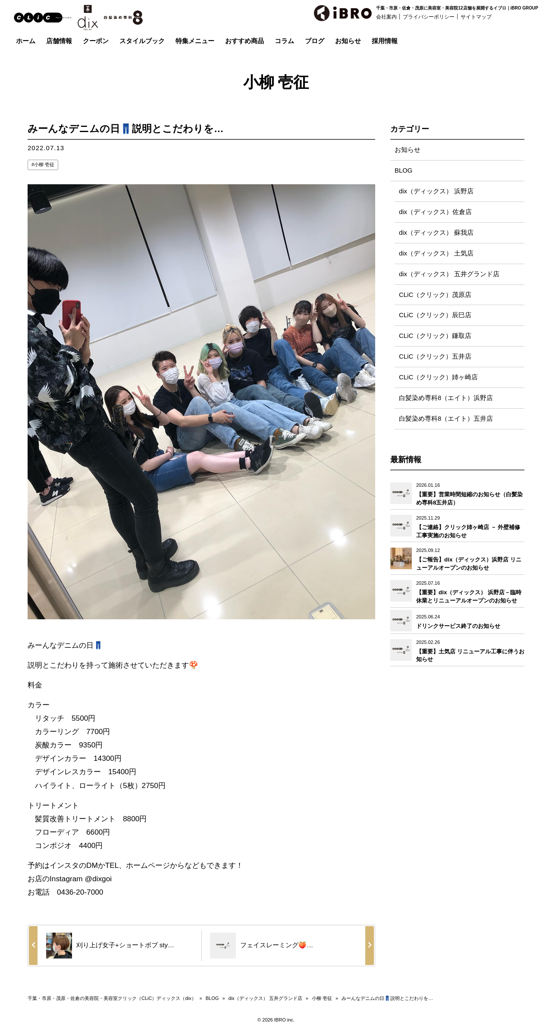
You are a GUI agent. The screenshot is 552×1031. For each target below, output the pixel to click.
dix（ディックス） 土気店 (436, 253)
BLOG (404, 170)
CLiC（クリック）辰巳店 (435, 315)
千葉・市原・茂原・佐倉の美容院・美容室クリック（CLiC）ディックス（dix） (112, 998)
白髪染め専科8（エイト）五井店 (446, 419)
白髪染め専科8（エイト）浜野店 (446, 398)
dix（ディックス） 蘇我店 (436, 232)
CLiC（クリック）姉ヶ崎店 (438, 378)
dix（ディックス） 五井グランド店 (449, 274)
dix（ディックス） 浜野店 (436, 191)
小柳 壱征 (44, 164)
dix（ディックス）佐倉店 (435, 212)
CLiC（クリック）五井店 (435, 357)
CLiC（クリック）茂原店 (435, 295)
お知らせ (407, 150)
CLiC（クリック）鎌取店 (435, 336)
